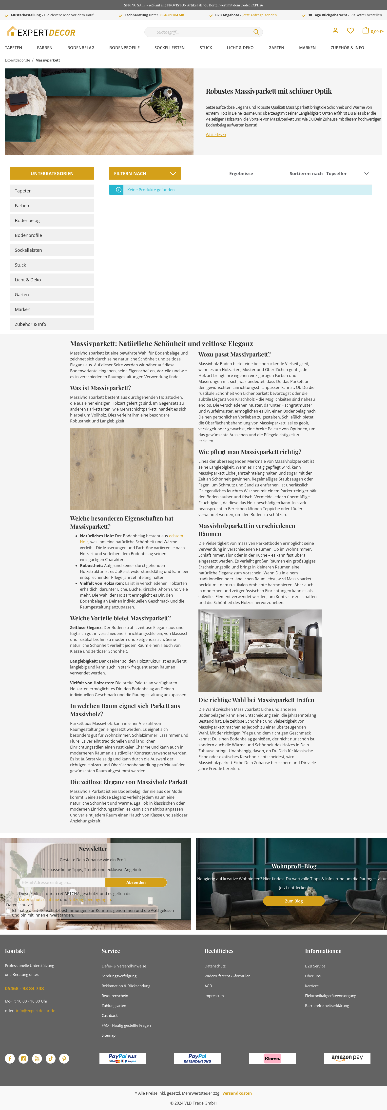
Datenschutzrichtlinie (39, 899)
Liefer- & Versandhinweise (124, 965)
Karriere (312, 985)
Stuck (20, 265)
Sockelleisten (28, 250)
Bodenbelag (27, 220)
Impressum (214, 995)
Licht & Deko (28, 280)
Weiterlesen (216, 134)
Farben (22, 206)
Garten (22, 294)
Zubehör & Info (30, 324)
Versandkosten (237, 1093)
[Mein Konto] (335, 31)
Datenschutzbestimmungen (62, 910)
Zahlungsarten (114, 1005)
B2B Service (315, 965)
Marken (22, 309)
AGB (155, 910)
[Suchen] (256, 32)
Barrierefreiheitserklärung (327, 1005)
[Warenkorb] (373, 31)
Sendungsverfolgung (119, 975)
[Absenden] (136, 882)
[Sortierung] (348, 173)
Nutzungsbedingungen (89, 899)
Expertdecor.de (17, 60)
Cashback (110, 1015)
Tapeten (23, 191)
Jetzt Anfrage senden (259, 15)
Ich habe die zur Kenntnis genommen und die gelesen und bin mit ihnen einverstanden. (93, 913)
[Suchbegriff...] (197, 32)
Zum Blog (294, 901)
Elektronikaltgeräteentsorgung (330, 995)
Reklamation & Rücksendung (126, 985)
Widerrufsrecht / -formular (227, 975)
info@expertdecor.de (35, 1010)
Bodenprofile (28, 235)
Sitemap (109, 1035)
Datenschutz (215, 965)
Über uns (313, 975)
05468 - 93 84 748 (24, 988)
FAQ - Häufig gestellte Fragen (126, 1025)
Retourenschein (115, 995)
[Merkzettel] (350, 31)
